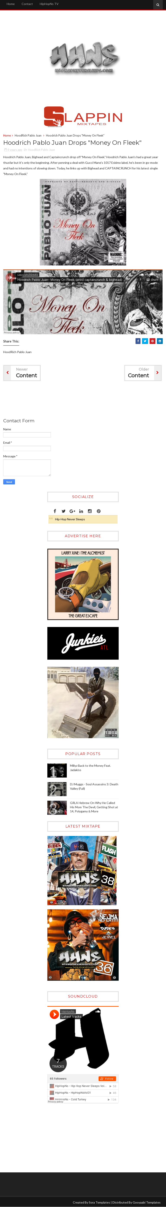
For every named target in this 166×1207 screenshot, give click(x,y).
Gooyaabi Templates (147, 1202)
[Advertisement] (82, 400)
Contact (27, 4)
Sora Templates (99, 1202)
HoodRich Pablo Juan (28, 135)
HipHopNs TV (49, 4)
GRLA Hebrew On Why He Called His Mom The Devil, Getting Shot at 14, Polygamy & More (94, 807)
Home (11, 4)
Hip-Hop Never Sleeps (70, 519)
